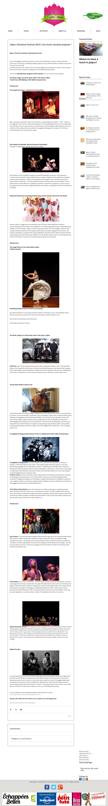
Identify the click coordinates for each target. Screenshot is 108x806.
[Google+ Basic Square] (87, 779)
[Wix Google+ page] (60, 787)
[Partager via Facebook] (11, 710)
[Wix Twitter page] (53, 787)
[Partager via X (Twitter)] (16, 710)
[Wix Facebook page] (47, 787)
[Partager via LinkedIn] (21, 710)
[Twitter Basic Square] (83, 779)
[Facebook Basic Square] (80, 779)
